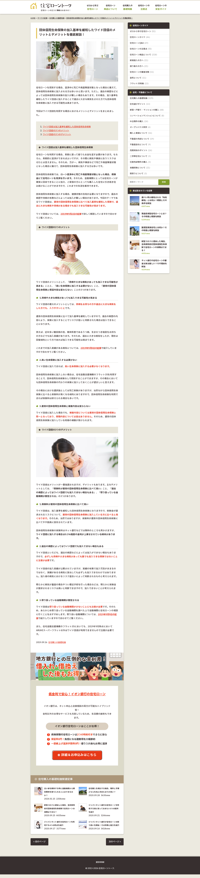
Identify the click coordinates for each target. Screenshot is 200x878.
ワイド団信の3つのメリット (57, 130)
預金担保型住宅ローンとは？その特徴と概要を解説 (154, 218)
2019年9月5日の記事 (91, 348)
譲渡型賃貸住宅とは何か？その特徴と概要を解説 (154, 234)
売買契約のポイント (141, 151)
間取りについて (138, 174)
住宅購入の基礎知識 (56, 18)
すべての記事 (42, 18)
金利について (138, 78)
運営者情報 (100, 866)
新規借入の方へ (139, 60)
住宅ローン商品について (143, 55)
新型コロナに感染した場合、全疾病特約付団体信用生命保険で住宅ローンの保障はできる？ (59, 809)
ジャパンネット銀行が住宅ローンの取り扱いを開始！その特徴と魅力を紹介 (104, 826)
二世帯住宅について (140, 157)
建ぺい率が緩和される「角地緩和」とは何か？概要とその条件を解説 (154, 201)
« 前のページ (39, 845)
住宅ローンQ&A (139, 43)
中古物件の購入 (139, 122)
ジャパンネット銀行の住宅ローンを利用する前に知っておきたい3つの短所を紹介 (103, 809)
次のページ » (114, 845)
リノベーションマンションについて (147, 116)
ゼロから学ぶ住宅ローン (143, 31)
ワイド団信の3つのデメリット (58, 134)
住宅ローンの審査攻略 (142, 72)
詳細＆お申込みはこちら (79, 755)
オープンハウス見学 (140, 128)
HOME (33, 18)
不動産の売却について (142, 139)
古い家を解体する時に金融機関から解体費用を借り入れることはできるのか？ (59, 792)
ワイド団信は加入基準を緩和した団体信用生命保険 (68, 126)
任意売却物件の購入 (140, 163)
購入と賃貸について (141, 133)
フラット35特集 (139, 84)
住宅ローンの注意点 (141, 49)
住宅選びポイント (140, 104)
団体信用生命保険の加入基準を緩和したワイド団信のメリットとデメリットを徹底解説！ (99, 18)
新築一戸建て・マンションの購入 (147, 110)
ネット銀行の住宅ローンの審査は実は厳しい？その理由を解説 (154, 271)
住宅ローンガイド (140, 37)
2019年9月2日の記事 (71, 214)
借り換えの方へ (139, 66)
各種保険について (140, 169)
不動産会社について (140, 145)
